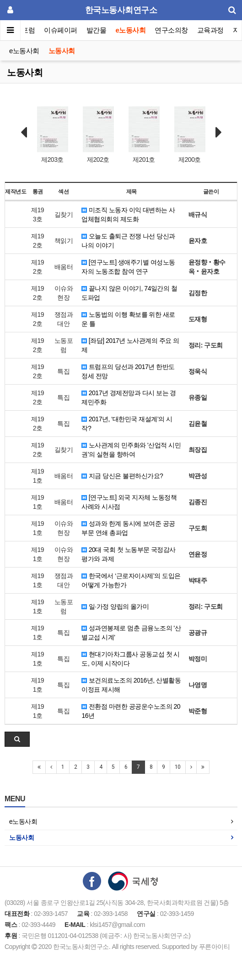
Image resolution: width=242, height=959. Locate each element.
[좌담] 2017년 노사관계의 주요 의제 (130, 345)
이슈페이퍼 (61, 30)
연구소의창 (171, 30)
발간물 (96, 30)
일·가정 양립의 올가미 (115, 606)
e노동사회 (131, 30)
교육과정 (210, 30)
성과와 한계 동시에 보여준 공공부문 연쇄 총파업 (128, 528)
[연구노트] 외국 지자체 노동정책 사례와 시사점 (129, 502)
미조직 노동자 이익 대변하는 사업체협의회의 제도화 (128, 214)
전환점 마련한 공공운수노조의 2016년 (130, 711)
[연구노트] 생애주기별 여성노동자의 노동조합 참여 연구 (128, 267)
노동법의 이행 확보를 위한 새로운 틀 (128, 319)
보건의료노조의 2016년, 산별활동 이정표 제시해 (131, 685)
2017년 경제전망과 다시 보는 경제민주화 (128, 397)
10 (178, 767)
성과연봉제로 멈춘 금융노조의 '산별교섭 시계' (131, 632)
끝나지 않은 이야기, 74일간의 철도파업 (129, 293)
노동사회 (61, 51)
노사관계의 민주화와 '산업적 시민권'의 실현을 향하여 (131, 449)
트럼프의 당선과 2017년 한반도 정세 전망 (127, 371)
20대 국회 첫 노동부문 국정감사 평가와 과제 (128, 554)
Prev (24, 132)
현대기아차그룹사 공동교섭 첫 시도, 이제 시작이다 (130, 658)
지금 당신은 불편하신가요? (122, 476)
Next (218, 132)
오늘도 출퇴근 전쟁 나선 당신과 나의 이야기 (128, 240)
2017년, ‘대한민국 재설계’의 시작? (126, 423)
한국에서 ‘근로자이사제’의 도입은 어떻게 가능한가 (130, 580)
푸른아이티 (214, 946)
